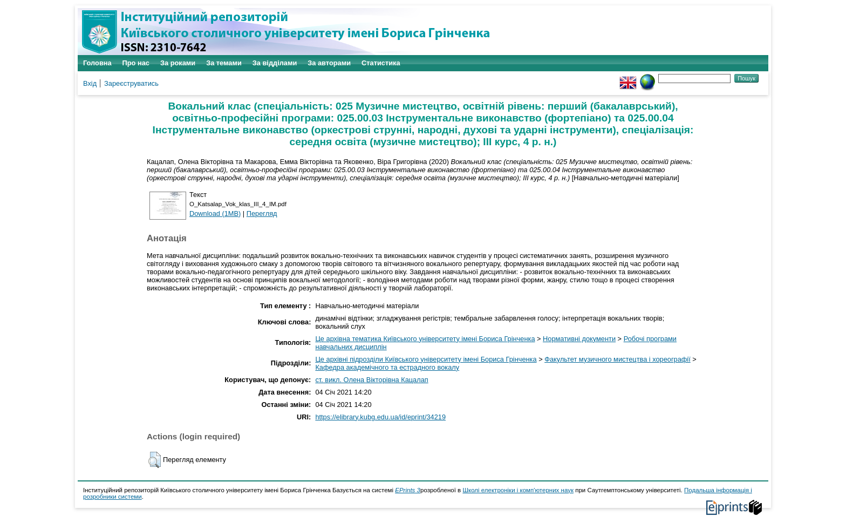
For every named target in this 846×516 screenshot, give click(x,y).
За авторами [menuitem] (329, 63)
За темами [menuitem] (224, 63)
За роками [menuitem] (177, 63)
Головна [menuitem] (97, 63)
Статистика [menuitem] (380, 63)
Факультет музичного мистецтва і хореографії (617, 359)
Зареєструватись (131, 83)
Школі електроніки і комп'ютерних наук (518, 490)
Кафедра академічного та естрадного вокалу (387, 367)
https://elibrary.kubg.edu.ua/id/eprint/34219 (380, 417)
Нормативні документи (579, 339)
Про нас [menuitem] (135, 63)
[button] (154, 460)
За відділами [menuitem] (275, 63)
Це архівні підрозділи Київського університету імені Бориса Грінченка (425, 359)
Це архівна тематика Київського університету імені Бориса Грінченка (425, 339)
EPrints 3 (407, 490)
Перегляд (262, 213)
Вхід (90, 83)
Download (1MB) (215, 213)
